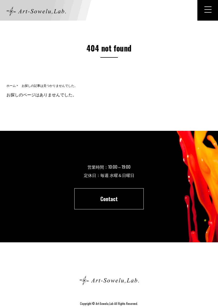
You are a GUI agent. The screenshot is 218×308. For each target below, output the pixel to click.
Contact (109, 199)
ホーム (109, 262)
